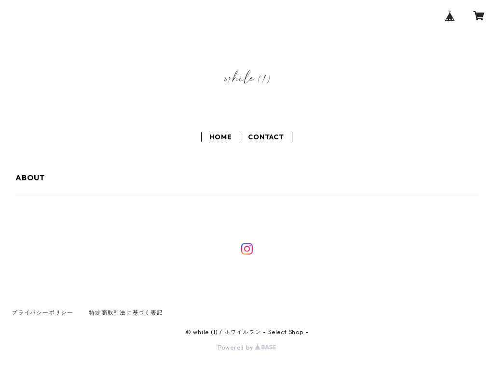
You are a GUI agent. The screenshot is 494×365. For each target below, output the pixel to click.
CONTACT (266, 137)
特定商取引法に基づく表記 (126, 312)
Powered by (247, 347)
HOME (220, 137)
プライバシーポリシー (42, 312)
